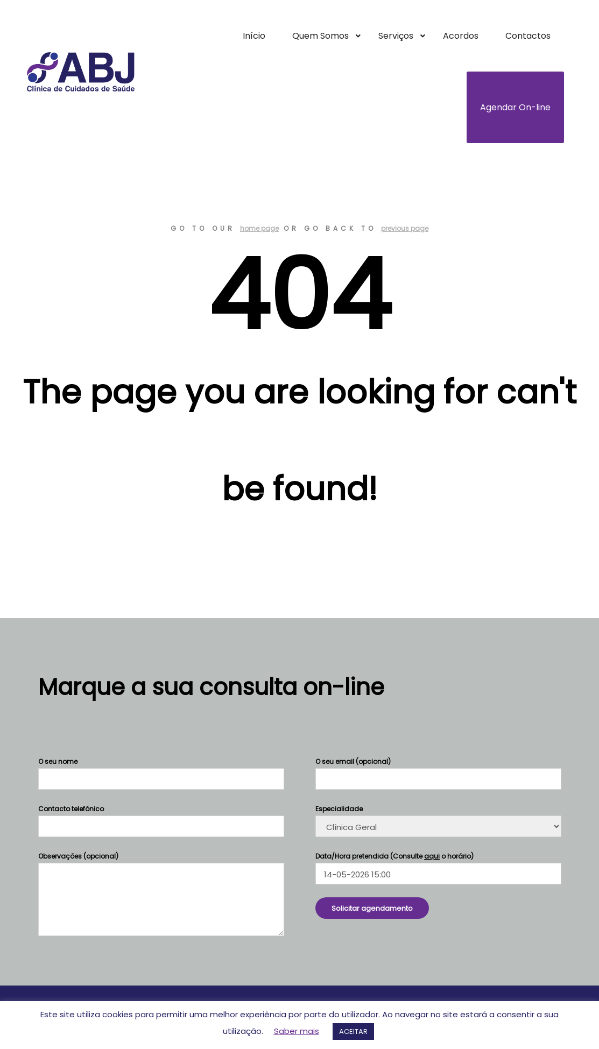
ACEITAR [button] (353, 1031)
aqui (432, 856)
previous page (404, 228)
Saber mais (296, 1031)
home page (259, 228)
